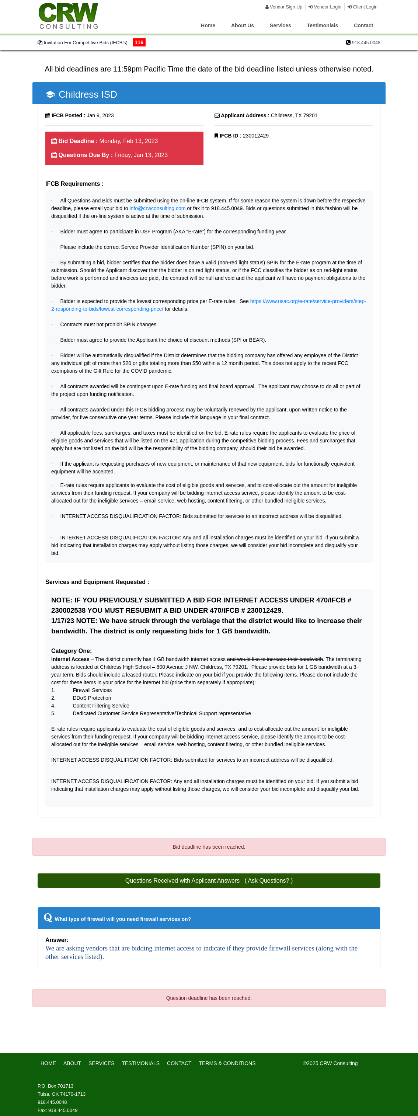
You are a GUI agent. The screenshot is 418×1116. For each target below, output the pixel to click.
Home (208, 25)
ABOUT (72, 1063)
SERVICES (101, 1063)
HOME (48, 1063)
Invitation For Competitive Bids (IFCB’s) (92, 42)
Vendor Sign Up (284, 7)
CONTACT (179, 1063)
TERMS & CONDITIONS (227, 1063)
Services (280, 25)
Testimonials (322, 25)
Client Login (362, 7)
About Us (242, 25)
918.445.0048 (366, 42)
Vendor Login (325, 7)
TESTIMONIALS (141, 1063)
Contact (363, 25)
